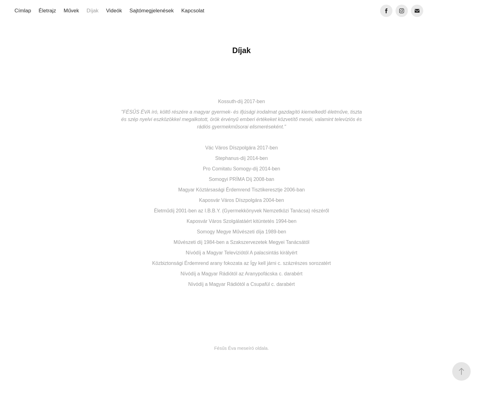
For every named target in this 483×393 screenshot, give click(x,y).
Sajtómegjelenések (151, 11)
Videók (114, 11)
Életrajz (47, 11)
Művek (71, 11)
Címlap (22, 11)
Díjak (93, 11)
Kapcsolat (192, 11)
